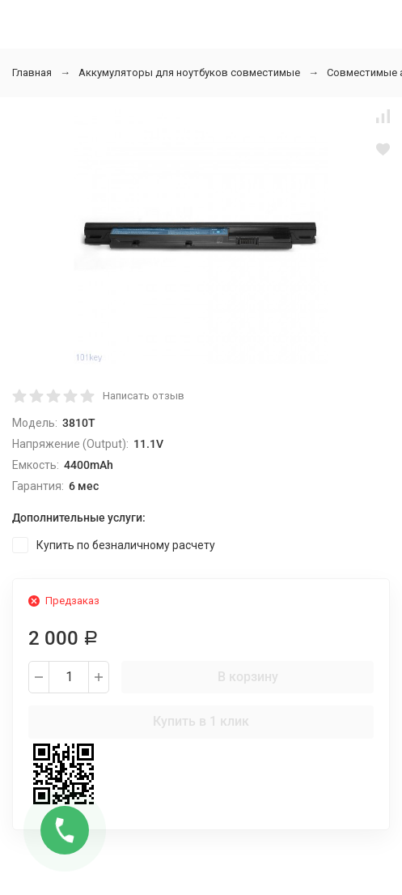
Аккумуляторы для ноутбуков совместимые (189, 72)
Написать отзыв (143, 396)
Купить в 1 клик (201, 721)
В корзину (248, 676)
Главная (32, 72)
